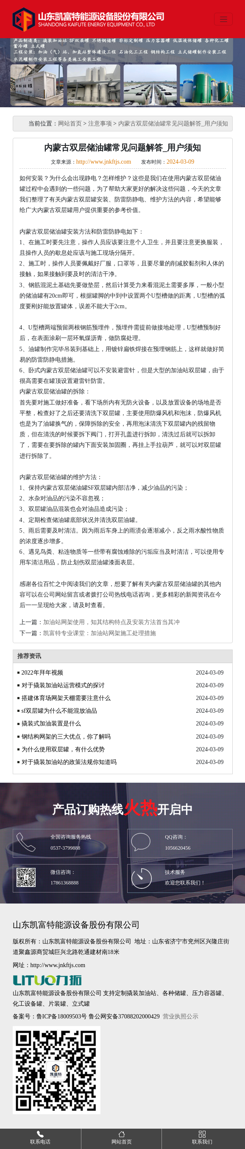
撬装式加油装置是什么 (51, 723)
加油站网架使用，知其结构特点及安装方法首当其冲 (111, 622)
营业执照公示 (180, 1016)
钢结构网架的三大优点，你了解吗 (66, 736)
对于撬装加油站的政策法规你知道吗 (69, 762)
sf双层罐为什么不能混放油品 (59, 711)
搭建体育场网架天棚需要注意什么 (66, 698)
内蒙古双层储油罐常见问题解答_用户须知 (173, 123)
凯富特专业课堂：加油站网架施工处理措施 (99, 633)
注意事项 (100, 123)
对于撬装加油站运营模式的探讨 (63, 685)
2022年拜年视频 (42, 672)
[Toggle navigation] (223, 19)
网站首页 (70, 123)
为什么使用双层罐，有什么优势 (63, 749)
